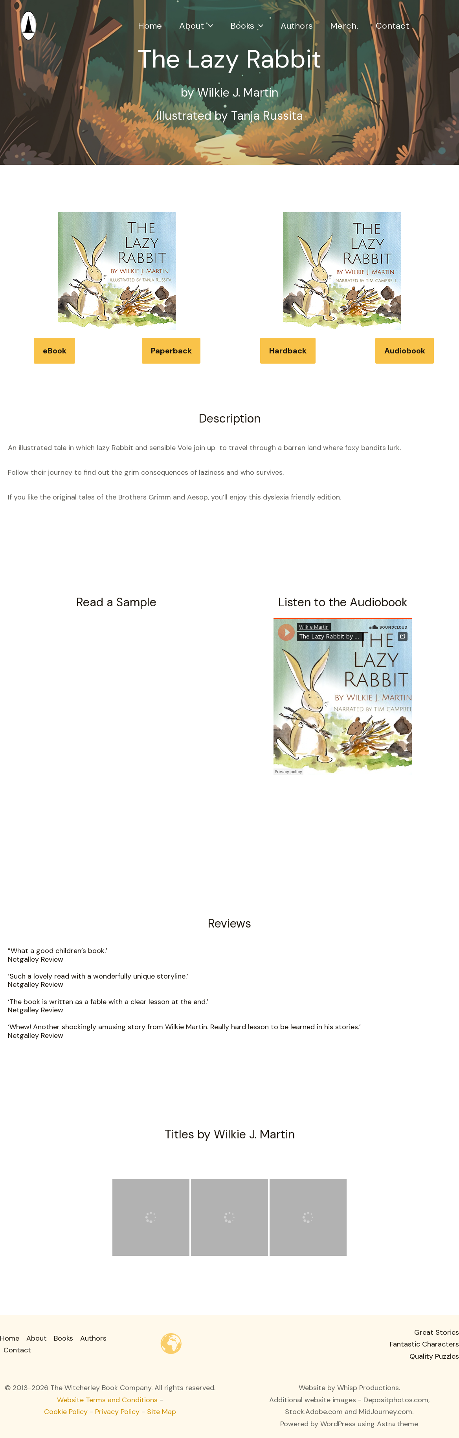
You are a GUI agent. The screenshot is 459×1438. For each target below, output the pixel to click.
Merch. (344, 25)
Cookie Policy (66, 1411)
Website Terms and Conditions (107, 1400)
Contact (392, 25)
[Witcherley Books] (28, 25)
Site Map (161, 1411)
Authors (297, 25)
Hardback (288, 351)
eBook (54, 351)
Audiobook (404, 351)
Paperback (171, 351)
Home (150, 25)
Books (246, 26)
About (196, 26)
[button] (208, 26)
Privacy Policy (117, 1411)
